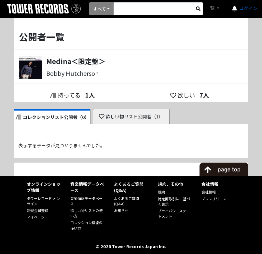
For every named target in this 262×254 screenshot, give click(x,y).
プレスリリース (213, 198)
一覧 (210, 8)
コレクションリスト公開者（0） (53, 117)
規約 (161, 191)
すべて (99, 9)
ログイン (248, 8)
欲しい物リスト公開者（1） (131, 116)
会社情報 (208, 191)
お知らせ (121, 210)
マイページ (36, 217)
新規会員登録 (37, 210)
